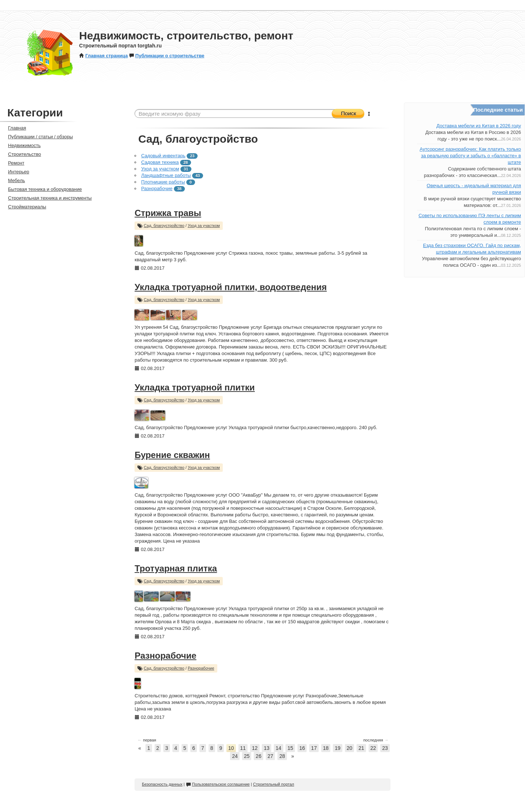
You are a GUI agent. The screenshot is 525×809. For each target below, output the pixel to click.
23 (385, 748)
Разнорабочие (156, 188)
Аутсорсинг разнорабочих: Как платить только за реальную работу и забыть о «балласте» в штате (470, 155)
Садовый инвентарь (163, 155)
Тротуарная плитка (176, 568)
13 (266, 748)
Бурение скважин (172, 455)
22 (373, 748)
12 (255, 748)
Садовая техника (160, 162)
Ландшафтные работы (166, 175)
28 (282, 756)
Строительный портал (273, 784)
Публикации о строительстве (166, 55)
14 (278, 748)
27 (270, 756)
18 (326, 748)
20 (350, 748)
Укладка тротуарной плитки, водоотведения (231, 287)
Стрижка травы (168, 213)
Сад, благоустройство (164, 225)
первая (146, 740)
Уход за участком (160, 169)
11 (243, 748)
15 (290, 748)
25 (247, 756)
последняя (375, 740)
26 (258, 756)
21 (361, 748)
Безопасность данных (162, 784)
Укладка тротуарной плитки (195, 387)
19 (338, 748)
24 (235, 756)
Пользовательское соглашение (218, 784)
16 (302, 748)
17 (314, 748)
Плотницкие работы (163, 182)
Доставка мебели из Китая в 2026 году (478, 125)
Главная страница (103, 55)
